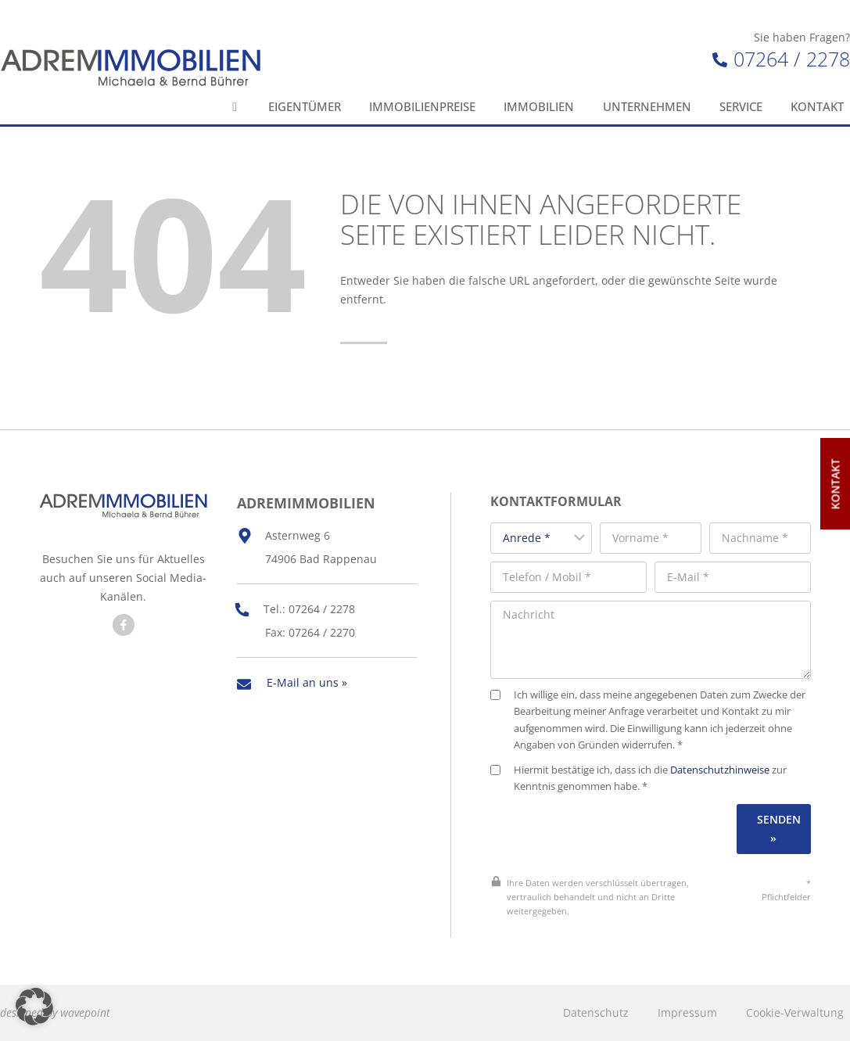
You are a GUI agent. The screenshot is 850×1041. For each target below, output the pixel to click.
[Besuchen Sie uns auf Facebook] (123, 625)
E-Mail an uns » (307, 682)
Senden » (779, 828)
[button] (34, 1006)
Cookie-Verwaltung (795, 1012)
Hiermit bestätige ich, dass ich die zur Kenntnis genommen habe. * (638, 778)
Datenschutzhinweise (719, 770)
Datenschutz (596, 1012)
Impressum (687, 1012)
